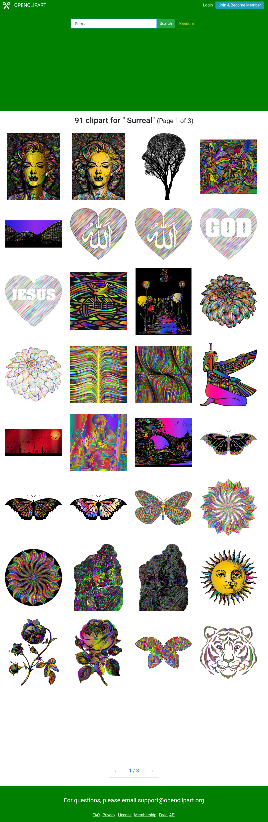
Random (186, 23)
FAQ (96, 815)
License (125, 815)
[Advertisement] (134, 70)
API (172, 815)
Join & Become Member (240, 5)
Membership (145, 815)
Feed (163, 815)
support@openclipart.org (171, 800)
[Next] (152, 771)
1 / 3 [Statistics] (134, 771)
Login (208, 5)
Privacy (108, 815)
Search (166, 23)
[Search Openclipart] (114, 23)
